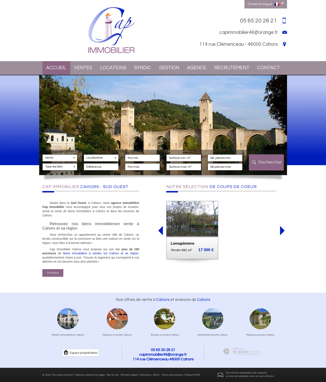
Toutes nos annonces (172, 374)
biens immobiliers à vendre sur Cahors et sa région (100, 253)
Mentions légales (129, 374)
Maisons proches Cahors (260, 335)
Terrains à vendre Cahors (164, 335)
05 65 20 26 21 (163, 350)
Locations (113, 67)
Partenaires (145, 374)
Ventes (83, 67)
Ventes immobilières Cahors (67, 335)
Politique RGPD (192, 374)
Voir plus (53, 272)
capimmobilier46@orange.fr (248, 32)
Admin (156, 374)
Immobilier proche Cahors (213, 335)
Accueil (56, 67)
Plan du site (113, 374)
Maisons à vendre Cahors (117, 335)
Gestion (169, 67)
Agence (196, 67)
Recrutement (231, 67)
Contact (268, 67)
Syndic (142, 67)
